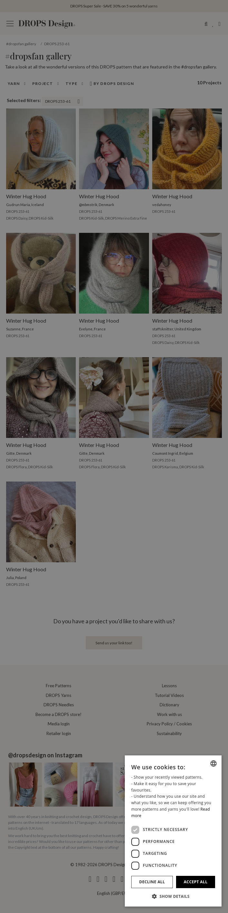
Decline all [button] (152, 882)
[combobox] (213, 763)
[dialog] (173, 831)
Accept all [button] (196, 882)
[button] (173, 896)
